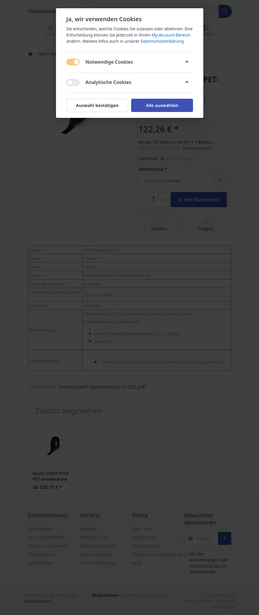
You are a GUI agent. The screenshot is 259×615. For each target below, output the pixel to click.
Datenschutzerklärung (162, 41)
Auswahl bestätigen (97, 105)
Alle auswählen (162, 105)
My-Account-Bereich (170, 35)
